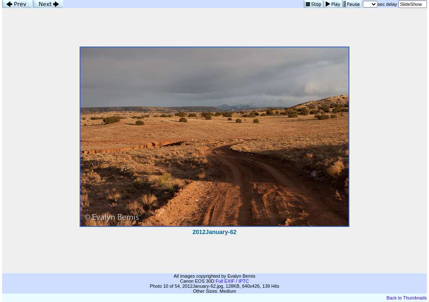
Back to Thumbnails (406, 297)
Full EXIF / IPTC (232, 281)
